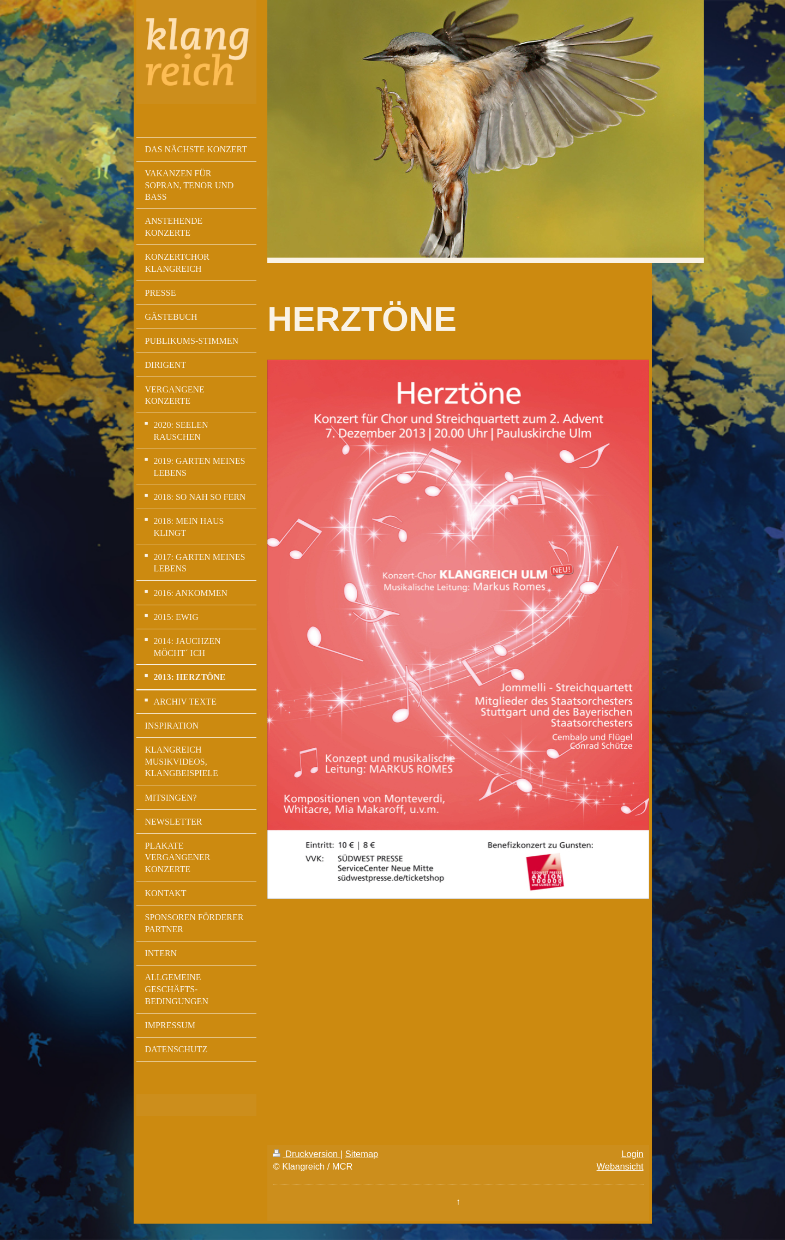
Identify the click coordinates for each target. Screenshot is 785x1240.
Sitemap (362, 1154)
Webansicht (620, 1166)
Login (632, 1154)
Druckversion (306, 1154)
